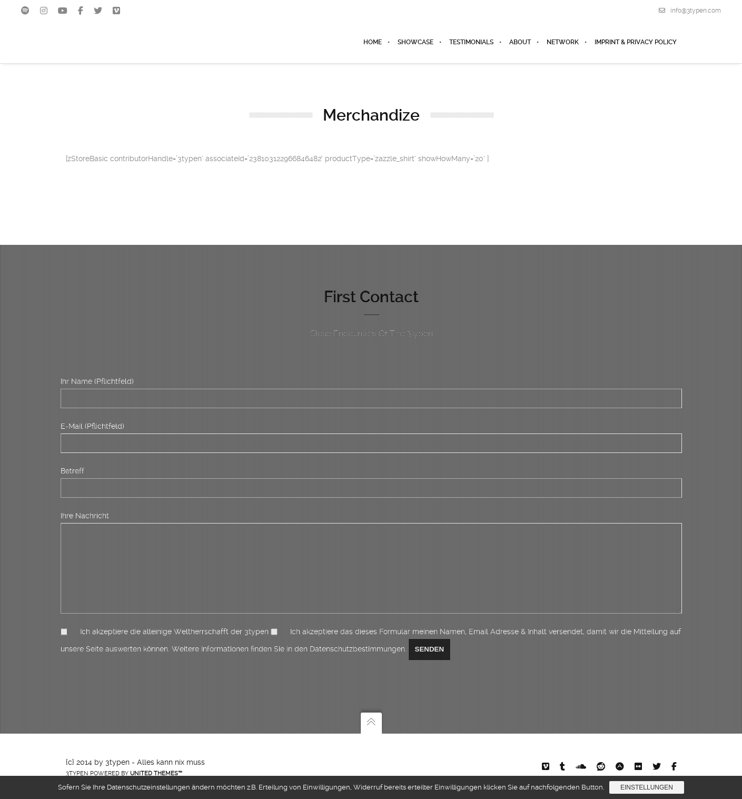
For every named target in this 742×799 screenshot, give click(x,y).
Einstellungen (646, 787)
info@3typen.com (690, 10)
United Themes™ (156, 773)
